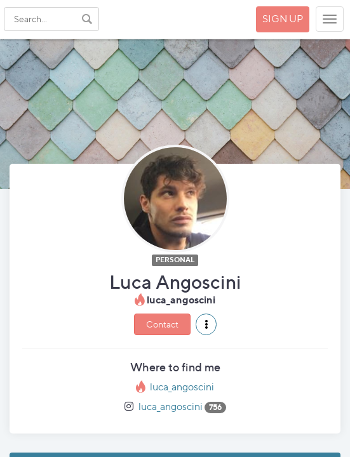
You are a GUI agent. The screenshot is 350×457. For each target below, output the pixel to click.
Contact (162, 324)
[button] (206, 324)
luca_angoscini (182, 387)
